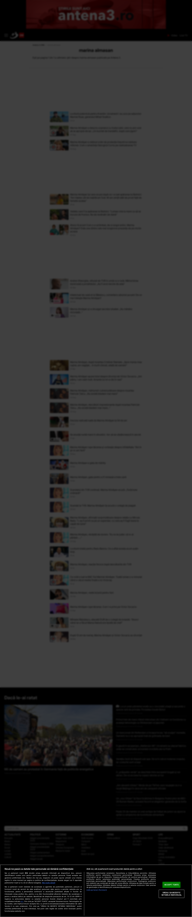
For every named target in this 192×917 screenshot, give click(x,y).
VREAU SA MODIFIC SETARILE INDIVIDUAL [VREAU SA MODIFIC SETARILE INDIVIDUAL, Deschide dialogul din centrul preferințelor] (171, 893)
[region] (96, 891)
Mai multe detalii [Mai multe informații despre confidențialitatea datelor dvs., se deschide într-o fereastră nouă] (48, 883)
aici (22, 901)
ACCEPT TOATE (171, 885)
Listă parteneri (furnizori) (96, 890)
